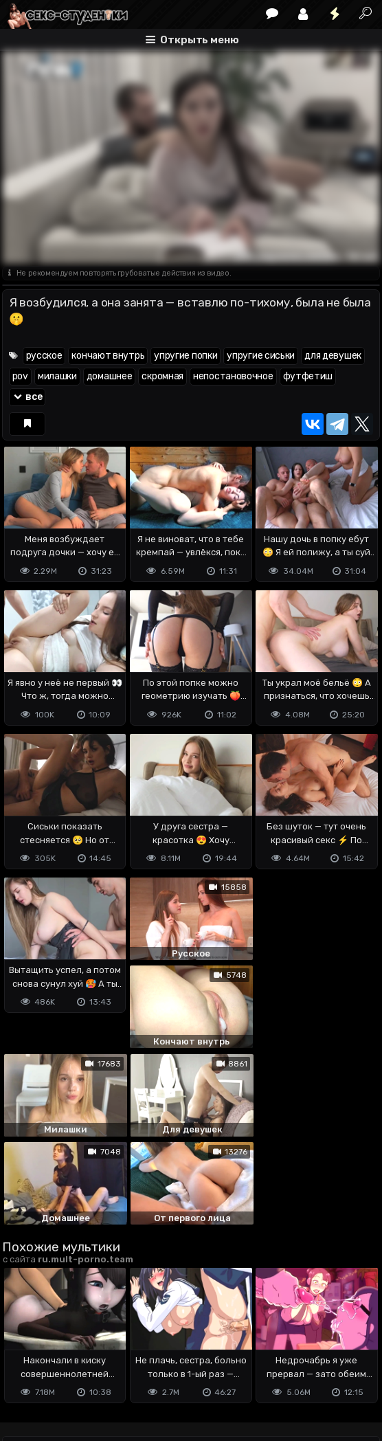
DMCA (24, 1361)
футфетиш (308, 376)
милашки (57, 376)
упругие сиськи (261, 355)
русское (44, 355)
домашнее (110, 376)
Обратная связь (145, 1361)
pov (20, 376)
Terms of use (72, 1361)
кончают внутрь (107, 355)
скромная (162, 376)
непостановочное (233, 376)
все (27, 397)
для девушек (332, 355)
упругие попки (185, 355)
